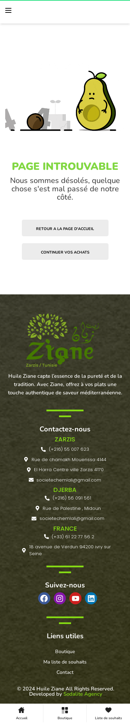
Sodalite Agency (82, 693)
